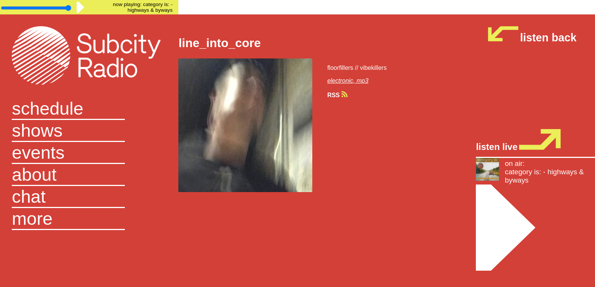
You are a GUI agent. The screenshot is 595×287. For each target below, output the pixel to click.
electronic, (341, 80)
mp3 (362, 80)
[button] (89, 219)
